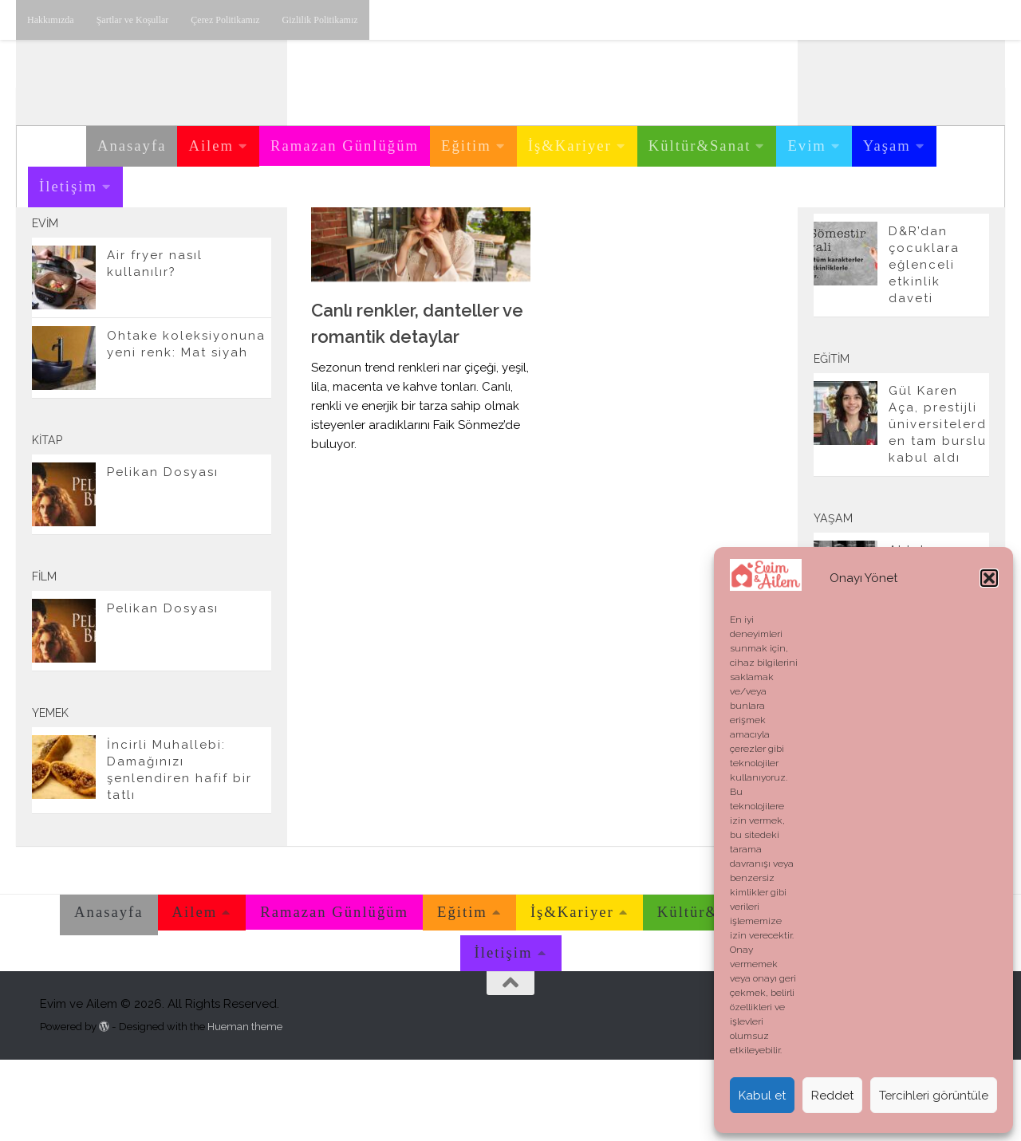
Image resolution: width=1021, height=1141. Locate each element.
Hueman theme (244, 1107)
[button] (989, 578)
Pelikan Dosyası (163, 553)
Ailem (211, 145)
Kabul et (762, 1095)
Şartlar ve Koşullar (133, 20)
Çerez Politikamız (225, 20)
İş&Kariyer (570, 145)
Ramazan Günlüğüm (344, 145)
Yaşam (887, 145)
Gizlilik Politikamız (320, 20)
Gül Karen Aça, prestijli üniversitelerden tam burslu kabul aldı (938, 505)
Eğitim (466, 145)
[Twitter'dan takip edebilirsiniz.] (228, 254)
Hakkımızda (50, 20)
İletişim (68, 186)
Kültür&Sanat (699, 145)
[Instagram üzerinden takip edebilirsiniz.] (177, 254)
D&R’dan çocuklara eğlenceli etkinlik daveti (924, 346)
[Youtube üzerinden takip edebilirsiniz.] (202, 254)
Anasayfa (131, 145)
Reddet (832, 1095)
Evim (806, 145)
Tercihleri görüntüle (933, 1095)
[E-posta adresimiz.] (253, 254)
